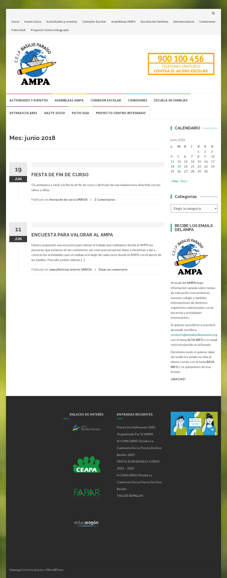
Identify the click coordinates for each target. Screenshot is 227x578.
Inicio (15, 22)
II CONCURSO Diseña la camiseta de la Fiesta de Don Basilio (139, 482)
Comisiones (207, 22)
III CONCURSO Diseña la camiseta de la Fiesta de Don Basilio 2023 (139, 448)
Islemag (15, 570)
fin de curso (68, 199)
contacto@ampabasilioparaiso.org (194, 335)
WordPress (55, 570)
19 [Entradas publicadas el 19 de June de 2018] (179, 166)
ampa (53, 269)
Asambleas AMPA (123, 22)
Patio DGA (19, 30)
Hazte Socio (32, 22)
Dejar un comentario (113, 269)
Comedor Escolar (94, 22)
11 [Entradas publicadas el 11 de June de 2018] (172, 161)
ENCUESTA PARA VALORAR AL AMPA (72, 235)
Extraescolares (183, 22)
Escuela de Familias (154, 22)
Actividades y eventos (61, 22)
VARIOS (82, 199)
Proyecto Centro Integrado (50, 30)
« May (174, 181)
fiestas (54, 199)
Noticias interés (68, 269)
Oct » (184, 181)
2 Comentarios (104, 199)
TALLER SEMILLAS (130, 495)
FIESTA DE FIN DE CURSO (60, 174)
